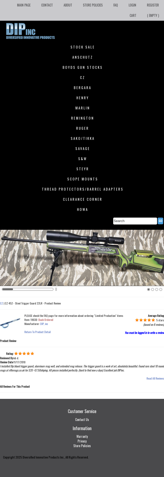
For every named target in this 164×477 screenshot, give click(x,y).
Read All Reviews (155, 378)
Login (132, 5)
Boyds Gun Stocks (83, 67)
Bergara (82, 87)
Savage (82, 148)
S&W (82, 158)
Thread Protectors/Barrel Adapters (83, 189)
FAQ (115, 5)
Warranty (82, 436)
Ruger (82, 128)
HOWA (82, 209)
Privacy (82, 441)
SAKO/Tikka (83, 138)
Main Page (23, 5)
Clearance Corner (82, 199)
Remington (82, 118)
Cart (133, 15)
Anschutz (82, 57)
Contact (47, 5)
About (68, 5)
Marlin (82, 107)
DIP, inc (44, 324)
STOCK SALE (83, 47)
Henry (82, 97)
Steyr (82, 168)
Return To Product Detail (37, 332)
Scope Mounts (82, 178)
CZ (82, 77)
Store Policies (93, 5)
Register (153, 5)
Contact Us (82, 419)
